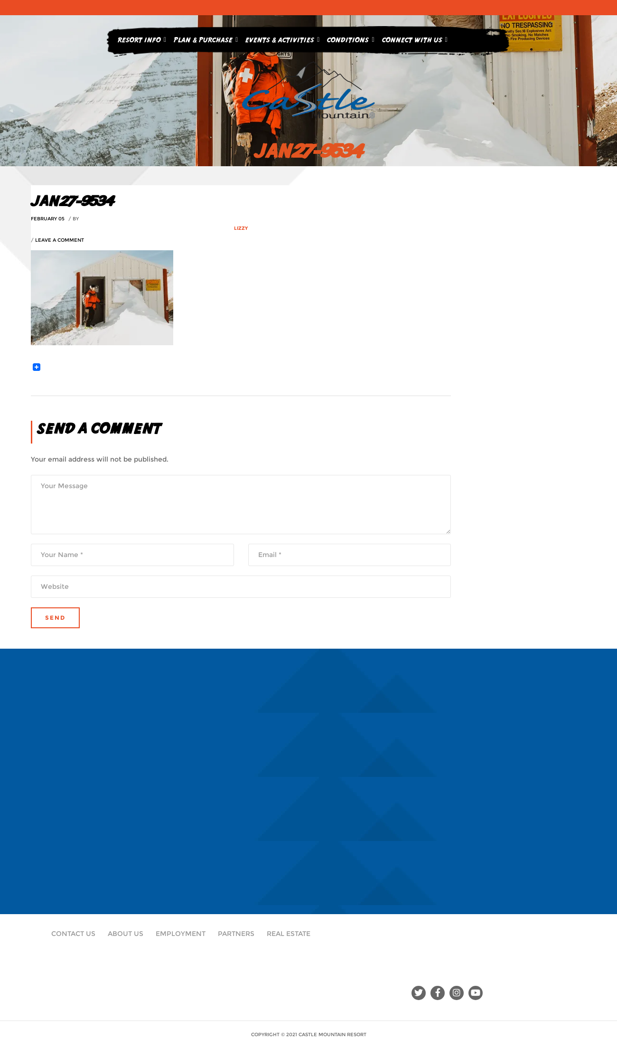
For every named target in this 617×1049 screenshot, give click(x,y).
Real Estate (288, 933)
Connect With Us (415, 38)
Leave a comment (59, 240)
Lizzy (241, 228)
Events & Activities (282, 38)
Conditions (350, 38)
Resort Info (142, 38)
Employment (181, 933)
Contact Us (73, 933)
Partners (236, 933)
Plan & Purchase (206, 38)
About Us (125, 933)
